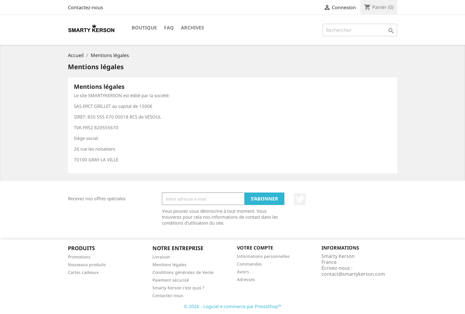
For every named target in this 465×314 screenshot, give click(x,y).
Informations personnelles (263, 256)
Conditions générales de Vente (183, 272)
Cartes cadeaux (83, 272)
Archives (192, 27)
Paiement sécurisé (170, 280)
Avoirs (243, 271)
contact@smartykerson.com (353, 274)
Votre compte (255, 247)
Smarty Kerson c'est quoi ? (178, 288)
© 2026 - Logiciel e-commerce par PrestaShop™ (232, 306)
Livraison (161, 257)
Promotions (79, 257)
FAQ (169, 27)
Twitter (300, 199)
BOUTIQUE (144, 27)
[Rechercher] (360, 30)
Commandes (249, 264)
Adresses (246, 279)
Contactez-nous (85, 7)
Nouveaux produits (87, 264)
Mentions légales (169, 264)
